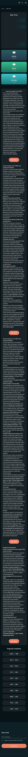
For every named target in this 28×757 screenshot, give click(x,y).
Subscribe (14, 746)
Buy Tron (14, 160)
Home (2, 8)
